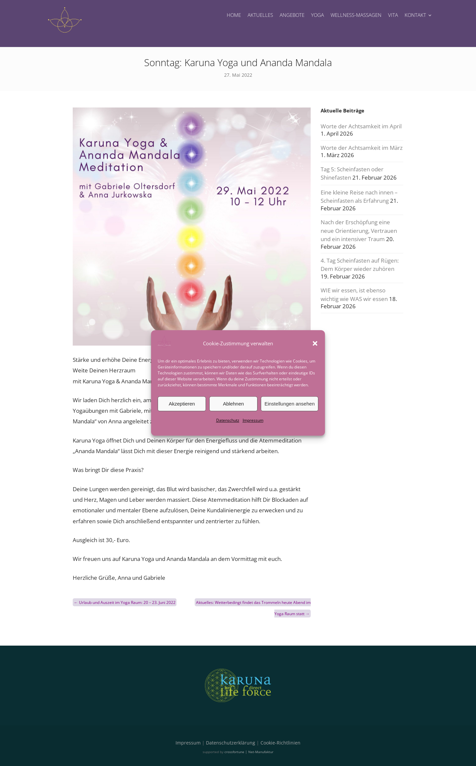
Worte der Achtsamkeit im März (362, 147)
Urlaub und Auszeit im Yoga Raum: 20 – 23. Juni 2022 (125, 602)
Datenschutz (227, 420)
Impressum (253, 420)
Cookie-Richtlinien (280, 743)
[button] (315, 343)
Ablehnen (233, 403)
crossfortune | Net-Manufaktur (248, 751)
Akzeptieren (182, 403)
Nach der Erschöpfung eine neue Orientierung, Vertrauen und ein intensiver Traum (359, 230)
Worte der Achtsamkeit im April (361, 126)
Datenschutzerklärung (230, 743)
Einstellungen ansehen (289, 403)
